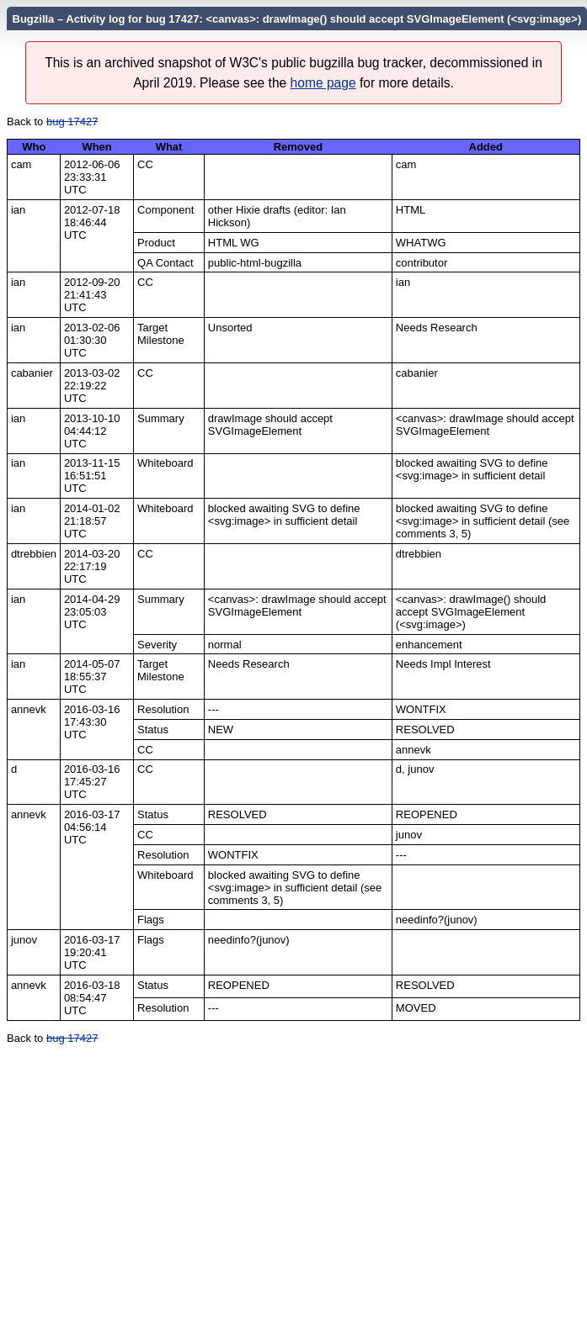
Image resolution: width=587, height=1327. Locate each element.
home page (323, 83)
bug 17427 (72, 121)
